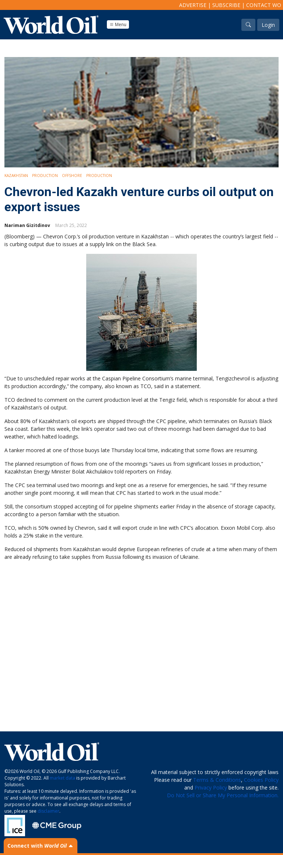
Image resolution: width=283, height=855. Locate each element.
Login (268, 24)
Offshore (72, 175)
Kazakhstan (16, 175)
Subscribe (226, 4)
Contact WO (263, 4)
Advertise (192, 4)
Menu (117, 24)
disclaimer (48, 811)
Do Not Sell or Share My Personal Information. (223, 795)
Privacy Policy (211, 787)
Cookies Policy (261, 779)
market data (62, 778)
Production (45, 175)
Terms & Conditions (217, 779)
